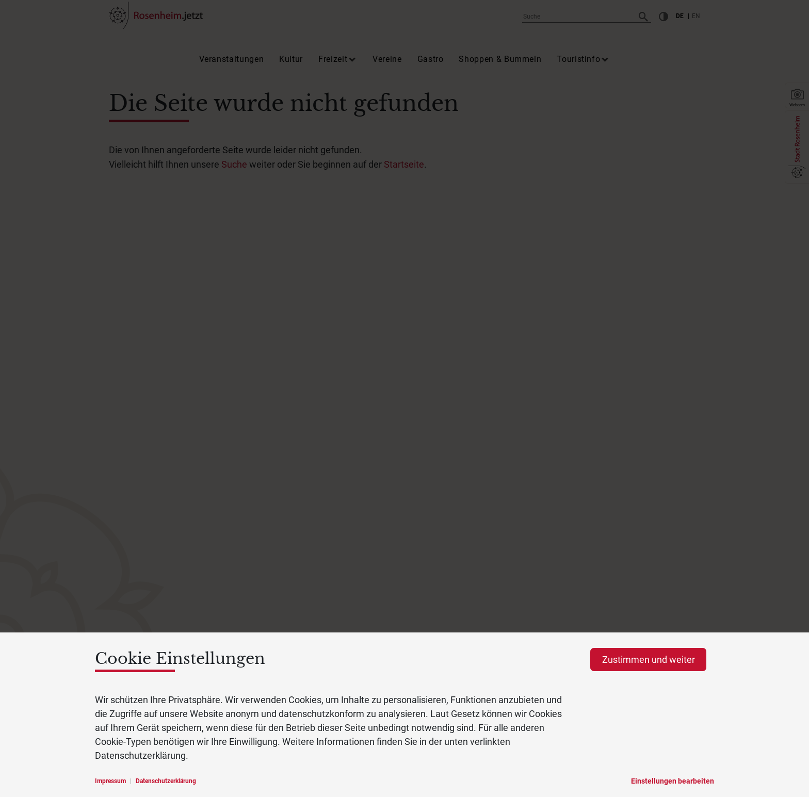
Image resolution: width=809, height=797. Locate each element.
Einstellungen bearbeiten (672, 781)
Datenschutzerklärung (166, 781)
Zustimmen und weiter (648, 659)
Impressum (110, 781)
